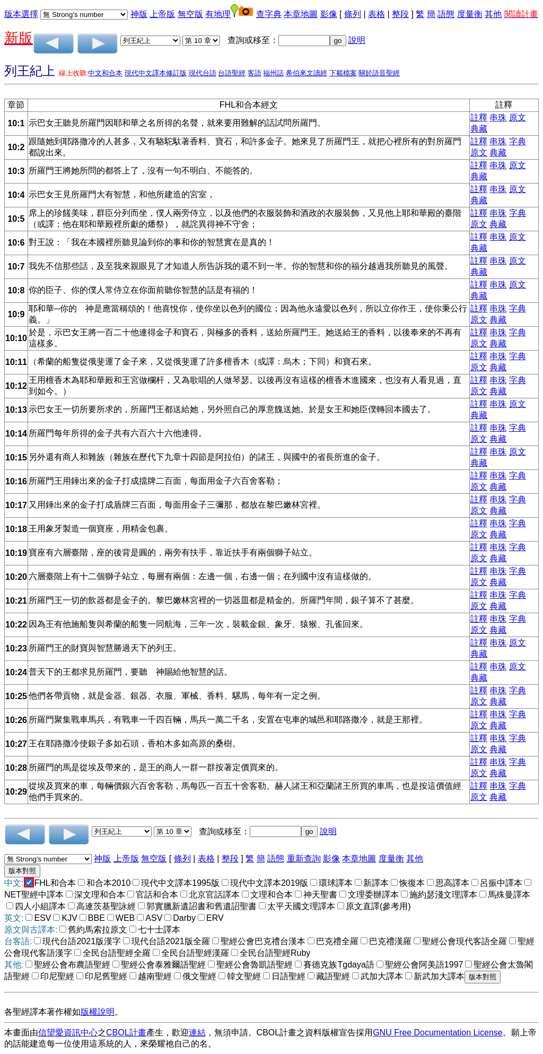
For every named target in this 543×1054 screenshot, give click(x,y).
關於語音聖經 (379, 73)
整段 (400, 14)
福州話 (273, 73)
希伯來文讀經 (306, 73)
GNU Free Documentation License (438, 1032)
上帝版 (162, 14)
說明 (356, 40)
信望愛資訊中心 (68, 1032)
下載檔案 (343, 73)
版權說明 (98, 1011)
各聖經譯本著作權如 (42, 1011)
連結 (197, 1032)
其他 (493, 14)
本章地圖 (301, 14)
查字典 (269, 14)
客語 (254, 73)
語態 (445, 14)
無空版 (190, 14)
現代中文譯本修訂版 (156, 73)
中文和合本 (105, 73)
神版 (138, 14)
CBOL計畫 (126, 1032)
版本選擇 (21, 14)
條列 (352, 14)
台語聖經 (232, 73)
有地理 (218, 14)
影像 (328, 14)
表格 (376, 14)
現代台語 (202, 73)
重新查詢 (304, 858)
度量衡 (470, 14)
